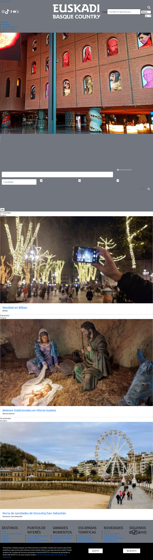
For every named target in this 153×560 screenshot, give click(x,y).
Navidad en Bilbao (14, 307)
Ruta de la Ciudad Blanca (88, 543)
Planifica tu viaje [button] (8, 29)
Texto (104, 12)
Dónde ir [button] (5, 22)
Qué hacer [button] (6, 24)
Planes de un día (84, 536)
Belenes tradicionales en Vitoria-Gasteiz (29, 410)
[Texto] (124, 11)
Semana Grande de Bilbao (63, 536)
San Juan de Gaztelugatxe (12, 533)
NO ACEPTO (131, 551)
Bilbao (4, 531)
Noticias (107, 531)
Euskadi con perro (85, 538)
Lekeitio (5, 536)
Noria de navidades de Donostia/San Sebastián (34, 513)
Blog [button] (4, 31)
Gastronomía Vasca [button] (9, 27)
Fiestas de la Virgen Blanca (63, 543)
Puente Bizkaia (33, 538)
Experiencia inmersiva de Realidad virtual (113, 539)
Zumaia (5, 540)
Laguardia (6, 538)
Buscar (146, 12)
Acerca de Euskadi (111, 536)
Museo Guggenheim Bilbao (38, 536)
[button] (149, 7)
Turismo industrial (85, 540)
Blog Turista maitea (112, 533)
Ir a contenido (5, 1)
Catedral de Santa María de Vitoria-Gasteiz (37, 541)
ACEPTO (95, 551)
